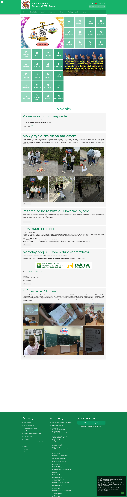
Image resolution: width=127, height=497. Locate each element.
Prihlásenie (102, 3)
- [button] (90, 3)
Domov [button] (25, 12)
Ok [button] (122, 493)
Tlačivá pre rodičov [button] (73, 12)
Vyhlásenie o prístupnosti (30, 431)
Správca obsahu (28, 422)
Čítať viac (27, 204)
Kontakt (26, 449)
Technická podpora (29, 425)
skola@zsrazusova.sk (57, 425)
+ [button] (87, 3)
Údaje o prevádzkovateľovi (31, 428)
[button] (96, 3)
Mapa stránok (27, 439)
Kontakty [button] (43, 12)
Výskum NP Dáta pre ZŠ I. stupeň (38, 272)
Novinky (26, 452)
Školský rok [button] (52, 12)
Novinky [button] (84, 12)
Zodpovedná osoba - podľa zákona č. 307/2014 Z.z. (36, 442)
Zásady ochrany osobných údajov (32, 433)
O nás (25, 446)
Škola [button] (62, 12)
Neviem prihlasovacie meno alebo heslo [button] (91, 426)
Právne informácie (28, 436)
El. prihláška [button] (33, 12)
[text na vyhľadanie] (97, 6)
